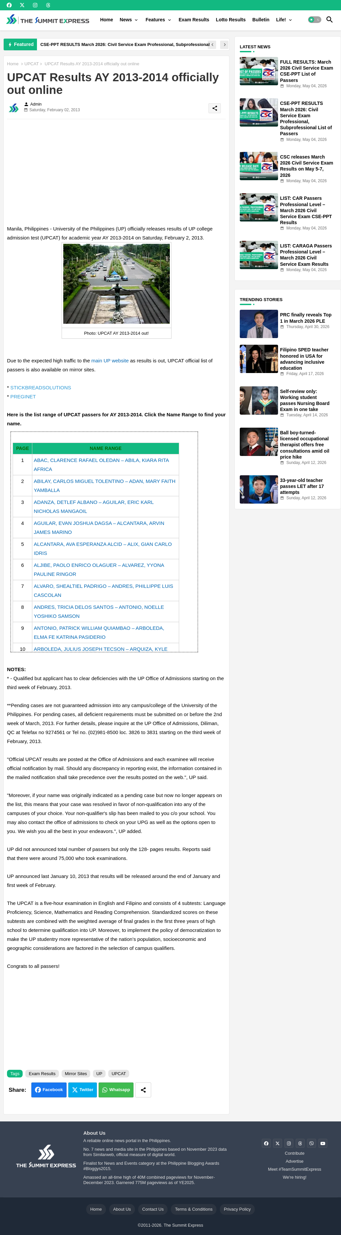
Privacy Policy (237, 1209)
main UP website (110, 360)
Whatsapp (119, 1089)
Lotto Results (230, 19)
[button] (314, 19)
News (126, 19)
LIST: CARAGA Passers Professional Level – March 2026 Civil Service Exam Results (306, 255)
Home (106, 19)
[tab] (107, 19)
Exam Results (194, 19)
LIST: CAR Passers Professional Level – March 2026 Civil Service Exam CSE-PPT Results (306, 210)
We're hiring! (294, 1177)
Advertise (294, 1161)
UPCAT (31, 63)
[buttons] (9, 5)
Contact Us (153, 1209)
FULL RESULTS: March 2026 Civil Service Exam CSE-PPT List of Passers (306, 71)
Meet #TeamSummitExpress (294, 1169)
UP (99, 1073)
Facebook (53, 1089)
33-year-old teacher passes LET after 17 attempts (302, 486)
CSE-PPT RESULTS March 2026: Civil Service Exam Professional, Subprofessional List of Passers (306, 118)
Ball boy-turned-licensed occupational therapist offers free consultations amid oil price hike (304, 445)
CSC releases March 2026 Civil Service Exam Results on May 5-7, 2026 (306, 166)
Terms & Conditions (193, 1209)
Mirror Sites (76, 1073)
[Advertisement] (116, 170)
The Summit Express (183, 1225)
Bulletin (260, 19)
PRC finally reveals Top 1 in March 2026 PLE (306, 317)
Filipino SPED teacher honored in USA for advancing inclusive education (304, 359)
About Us (122, 1209)
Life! (281, 19)
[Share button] (143, 1089)
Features (155, 19)
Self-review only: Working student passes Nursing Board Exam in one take (305, 400)
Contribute (294, 1153)
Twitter (87, 1089)
